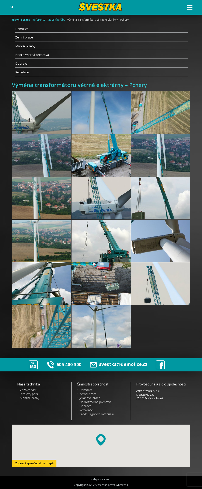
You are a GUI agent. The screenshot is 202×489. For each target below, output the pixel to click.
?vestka (100, 6)
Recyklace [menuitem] (86, 410)
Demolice (21, 29)
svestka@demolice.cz (118, 364)
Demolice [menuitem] (86, 390)
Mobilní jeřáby (56, 19)
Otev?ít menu (190, 7)
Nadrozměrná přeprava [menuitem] (95, 402)
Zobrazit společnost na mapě (34, 463)
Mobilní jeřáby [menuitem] (29, 398)
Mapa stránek (101, 479)
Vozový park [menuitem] (28, 390)
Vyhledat (12, 7)
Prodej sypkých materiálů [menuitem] (96, 414)
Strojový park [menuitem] (29, 394)
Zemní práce (24, 37)
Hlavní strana (21, 19)
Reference (38, 19)
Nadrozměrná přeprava (32, 55)
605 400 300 (68, 364)
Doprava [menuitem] (85, 406)
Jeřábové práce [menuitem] (89, 398)
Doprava (21, 63)
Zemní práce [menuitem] (88, 394)
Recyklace (22, 72)
